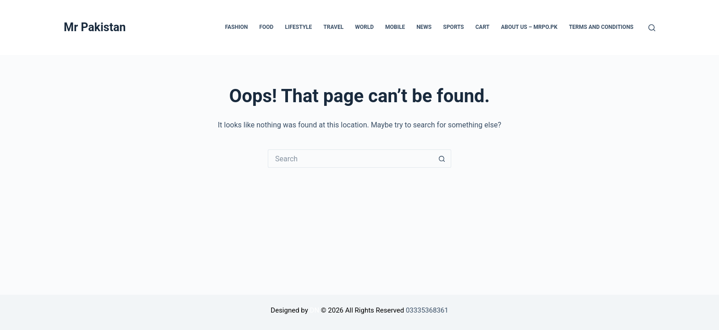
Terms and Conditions (601, 27)
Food (266, 27)
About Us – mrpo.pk (529, 27)
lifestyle (298, 27)
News (423, 27)
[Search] (651, 27)
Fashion (236, 27)
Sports (453, 27)
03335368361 (427, 310)
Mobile (395, 27)
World (364, 27)
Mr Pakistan (95, 27)
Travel (333, 27)
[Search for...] (350, 158)
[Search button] (442, 158)
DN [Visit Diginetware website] (315, 310)
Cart (483, 27)
